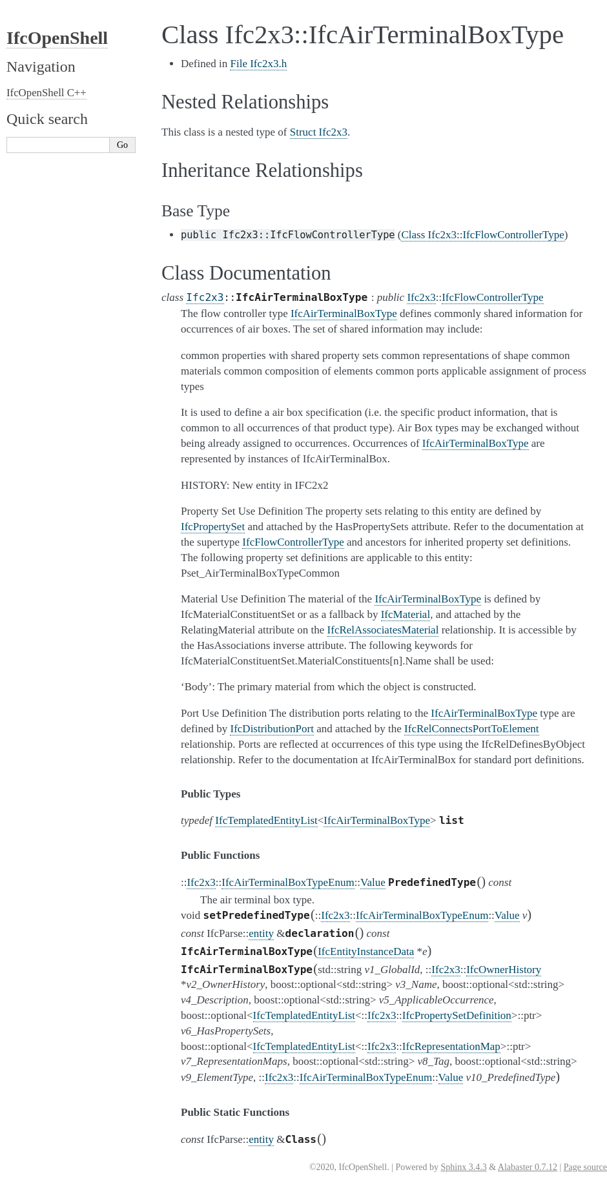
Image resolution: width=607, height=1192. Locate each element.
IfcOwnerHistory (503, 969)
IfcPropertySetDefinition (456, 1015)
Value (373, 882)
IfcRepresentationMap (451, 1046)
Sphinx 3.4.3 (463, 1167)
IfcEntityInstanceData (366, 951)
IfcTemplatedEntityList (266, 820)
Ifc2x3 (204, 297)
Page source (585, 1167)
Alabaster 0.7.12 (527, 1167)
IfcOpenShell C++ (46, 93)
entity (261, 933)
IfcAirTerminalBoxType (377, 820)
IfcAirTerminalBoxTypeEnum (287, 882)
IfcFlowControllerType (492, 297)
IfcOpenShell (57, 38)
